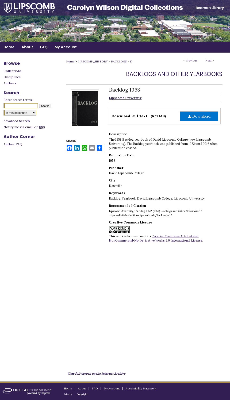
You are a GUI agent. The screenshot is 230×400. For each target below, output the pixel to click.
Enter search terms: (18, 100)
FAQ (95, 388)
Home (70, 61)
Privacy (68, 394)
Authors (10, 83)
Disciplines (12, 77)
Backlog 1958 (124, 89)
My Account (112, 388)
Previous (191, 60)
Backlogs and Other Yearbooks (174, 74)
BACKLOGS (119, 61)
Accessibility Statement (141, 388)
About (82, 388)
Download (199, 116)
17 (131, 61)
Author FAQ (13, 144)
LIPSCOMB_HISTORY (93, 61)
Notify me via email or (24, 127)
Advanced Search (17, 121)
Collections (12, 71)
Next (208, 60)
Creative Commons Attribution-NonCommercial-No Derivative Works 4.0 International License (155, 238)
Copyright (82, 394)
